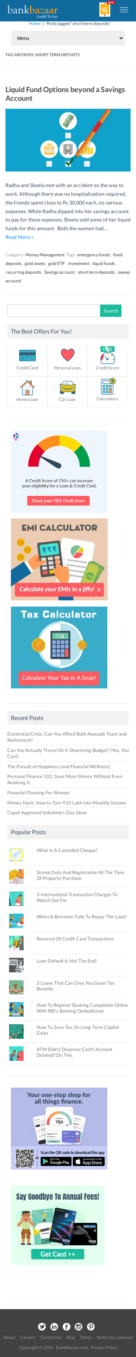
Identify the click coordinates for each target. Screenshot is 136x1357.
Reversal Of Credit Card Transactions (75, 939)
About (9, 1337)
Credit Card (27, 368)
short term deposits (96, 272)
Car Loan (67, 399)
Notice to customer (115, 1337)
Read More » (19, 237)
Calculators (107, 398)
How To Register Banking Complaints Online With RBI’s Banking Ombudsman (82, 1008)
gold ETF (56, 263)
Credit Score (107, 368)
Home (35, 23)
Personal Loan (67, 368)
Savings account (59, 272)
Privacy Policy (104, 1347)
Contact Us (50, 1337)
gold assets (35, 263)
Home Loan (27, 399)
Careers (27, 1337)
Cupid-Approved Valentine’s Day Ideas (47, 812)
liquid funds (103, 263)
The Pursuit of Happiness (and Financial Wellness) (58, 766)
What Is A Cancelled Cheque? (67, 850)
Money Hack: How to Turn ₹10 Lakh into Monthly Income (66, 803)
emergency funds (93, 254)
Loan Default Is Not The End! (67, 961)
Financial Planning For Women (38, 792)
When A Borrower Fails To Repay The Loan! (82, 916)
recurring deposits (23, 272)
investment (78, 263)
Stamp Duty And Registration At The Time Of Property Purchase (80, 875)
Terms (86, 1337)
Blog (70, 1337)
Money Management (45, 254)
